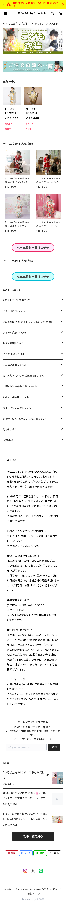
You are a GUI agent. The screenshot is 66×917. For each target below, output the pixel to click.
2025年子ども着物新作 (16, 300)
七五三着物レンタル (14, 310)
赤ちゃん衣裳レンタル (15, 332)
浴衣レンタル (10, 429)
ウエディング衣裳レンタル (17, 407)
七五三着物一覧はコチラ (33, 247)
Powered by (33, 899)
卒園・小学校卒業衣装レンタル (20, 386)
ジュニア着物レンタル (15, 364)
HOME (4, 23)
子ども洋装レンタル (14, 354)
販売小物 (8, 440)
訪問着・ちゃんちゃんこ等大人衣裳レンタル (26, 418)
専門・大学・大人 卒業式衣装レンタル (23, 375)
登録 (54, 747)
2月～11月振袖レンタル (16, 397)
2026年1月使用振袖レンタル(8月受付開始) (19, 23)
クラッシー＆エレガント (39, 23)
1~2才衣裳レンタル (13, 343)
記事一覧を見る (33, 836)
